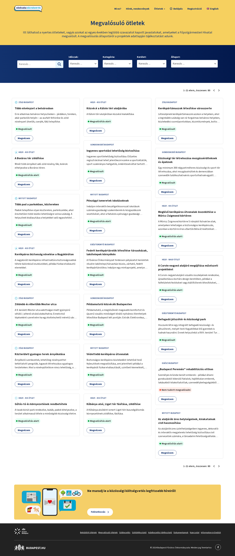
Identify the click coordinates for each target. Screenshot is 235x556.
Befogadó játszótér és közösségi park (182, 319)
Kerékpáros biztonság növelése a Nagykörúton (44, 254)
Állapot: (175, 57)
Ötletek (160, 9)
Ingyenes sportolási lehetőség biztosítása (113, 151)
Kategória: (109, 57)
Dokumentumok (181, 532)
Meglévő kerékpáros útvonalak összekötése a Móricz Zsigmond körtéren (187, 214)
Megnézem (24, 138)
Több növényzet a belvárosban (34, 108)
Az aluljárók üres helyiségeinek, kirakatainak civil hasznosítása (186, 421)
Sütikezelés (124, 532)
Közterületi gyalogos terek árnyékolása (40, 354)
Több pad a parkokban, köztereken (37, 204)
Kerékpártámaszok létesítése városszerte (185, 108)
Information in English (211, 532)
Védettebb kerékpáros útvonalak (108, 354)
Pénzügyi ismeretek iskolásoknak (108, 201)
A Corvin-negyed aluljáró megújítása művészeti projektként (188, 267)
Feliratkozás (98, 512)
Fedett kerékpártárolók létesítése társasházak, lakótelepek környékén (117, 252)
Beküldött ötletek (88, 532)
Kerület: (141, 57)
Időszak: (73, 57)
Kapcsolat (194, 532)
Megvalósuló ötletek (108, 532)
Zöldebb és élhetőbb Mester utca (36, 304)
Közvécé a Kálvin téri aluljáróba (107, 108)
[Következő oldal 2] (219, 90)
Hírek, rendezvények (137, 9)
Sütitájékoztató (139, 532)
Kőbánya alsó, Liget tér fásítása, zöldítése (114, 404)
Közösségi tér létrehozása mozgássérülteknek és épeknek (187, 160)
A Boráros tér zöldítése (29, 158)
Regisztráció (194, 9)
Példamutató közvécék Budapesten (109, 304)
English (213, 9)
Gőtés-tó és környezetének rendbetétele (41, 404)
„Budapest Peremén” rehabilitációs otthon (185, 369)
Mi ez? (117, 9)
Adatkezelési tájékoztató (160, 532)
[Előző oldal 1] (214, 90)
